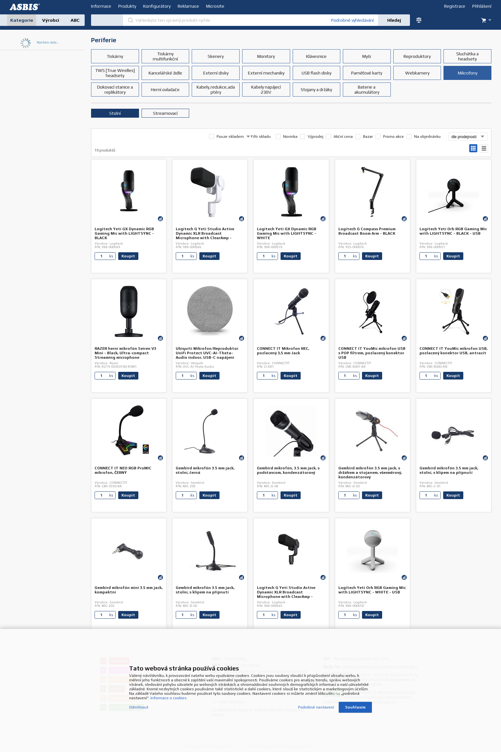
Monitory (266, 56)
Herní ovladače (165, 89)
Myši (366, 56)
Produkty (127, 6)
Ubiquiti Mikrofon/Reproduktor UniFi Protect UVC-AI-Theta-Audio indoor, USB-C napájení (207, 353)
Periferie (103, 39)
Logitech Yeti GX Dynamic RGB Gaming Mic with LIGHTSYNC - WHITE (286, 233)
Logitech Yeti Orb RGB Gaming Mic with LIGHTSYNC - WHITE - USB (372, 589)
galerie (473, 148)
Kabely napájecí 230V (266, 89)
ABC (75, 20)
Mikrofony (467, 72)
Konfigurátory (157, 6)
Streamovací (165, 113)
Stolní (115, 113)
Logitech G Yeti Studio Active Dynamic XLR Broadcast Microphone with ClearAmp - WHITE (205, 236)
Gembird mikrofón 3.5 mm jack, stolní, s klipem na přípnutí (449, 470)
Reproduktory (417, 56)
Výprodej (315, 136)
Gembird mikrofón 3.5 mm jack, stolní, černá (205, 470)
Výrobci (50, 20)
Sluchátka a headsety (467, 56)
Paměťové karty (366, 72)
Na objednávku (427, 136)
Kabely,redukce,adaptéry (216, 89)
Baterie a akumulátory (366, 89)
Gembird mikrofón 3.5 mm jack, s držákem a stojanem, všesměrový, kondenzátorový (370, 472)
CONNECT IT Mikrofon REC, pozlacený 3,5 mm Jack (283, 350)
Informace (101, 6)
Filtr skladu (258, 136)
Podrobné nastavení (316, 706)
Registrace (454, 6)
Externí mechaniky (266, 72)
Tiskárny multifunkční (165, 56)
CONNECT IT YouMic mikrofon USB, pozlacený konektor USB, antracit (454, 350)
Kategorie (21, 20)
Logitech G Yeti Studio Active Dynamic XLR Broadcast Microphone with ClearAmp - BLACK (286, 594)
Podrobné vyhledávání (352, 20)
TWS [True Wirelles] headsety (115, 73)
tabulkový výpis (484, 148)
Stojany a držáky (316, 89)
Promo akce (393, 136)
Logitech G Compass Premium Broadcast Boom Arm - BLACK (367, 231)
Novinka (290, 136)
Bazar (368, 136)
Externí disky (215, 72)
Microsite (215, 6)
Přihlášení (481, 6)
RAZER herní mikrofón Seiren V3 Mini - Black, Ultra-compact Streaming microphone (125, 353)
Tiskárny (115, 56)
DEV (26, 7)
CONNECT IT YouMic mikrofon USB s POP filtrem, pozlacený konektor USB (371, 353)
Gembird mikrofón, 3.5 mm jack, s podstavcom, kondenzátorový (288, 470)
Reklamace (188, 6)
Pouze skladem (230, 136)
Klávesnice (316, 56)
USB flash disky (316, 72)
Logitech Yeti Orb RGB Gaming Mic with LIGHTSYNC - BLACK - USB (453, 231)
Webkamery (417, 72)
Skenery (216, 56)
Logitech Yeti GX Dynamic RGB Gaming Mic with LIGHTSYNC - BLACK (124, 233)
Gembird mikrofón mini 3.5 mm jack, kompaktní (129, 589)
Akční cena (343, 136)
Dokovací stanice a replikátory (115, 89)
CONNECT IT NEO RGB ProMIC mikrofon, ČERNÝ (123, 470)
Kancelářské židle (165, 72)
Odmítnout (138, 706)
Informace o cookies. (169, 697)
